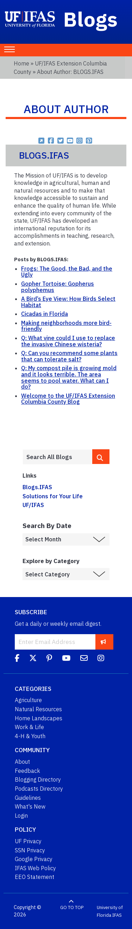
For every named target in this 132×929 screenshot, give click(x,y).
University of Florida (110, 911)
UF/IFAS (33, 504)
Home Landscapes (38, 718)
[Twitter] (33, 659)
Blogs (90, 19)
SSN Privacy (30, 850)
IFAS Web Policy (35, 868)
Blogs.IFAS (37, 487)
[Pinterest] (49, 659)
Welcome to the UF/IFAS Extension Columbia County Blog (68, 398)
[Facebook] (17, 659)
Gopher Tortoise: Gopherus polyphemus (57, 286)
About (22, 761)
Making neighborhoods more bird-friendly (66, 326)
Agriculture (28, 699)
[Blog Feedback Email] (84, 659)
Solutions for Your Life (53, 496)
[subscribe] (103, 641)
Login (21, 815)
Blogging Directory (38, 779)
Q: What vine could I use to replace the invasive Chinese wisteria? (68, 341)
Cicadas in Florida (44, 313)
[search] (100, 456)
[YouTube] (66, 659)
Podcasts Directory (39, 788)
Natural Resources (38, 709)
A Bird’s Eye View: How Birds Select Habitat (68, 301)
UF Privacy (28, 841)
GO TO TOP (71, 907)
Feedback (27, 770)
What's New (30, 806)
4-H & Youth (30, 736)
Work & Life (29, 726)
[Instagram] (101, 659)
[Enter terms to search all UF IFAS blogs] (57, 457)
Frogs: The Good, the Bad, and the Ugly (66, 271)
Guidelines (28, 797)
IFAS (117, 915)
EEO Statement (34, 876)
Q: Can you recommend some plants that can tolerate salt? (69, 356)
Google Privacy (33, 858)
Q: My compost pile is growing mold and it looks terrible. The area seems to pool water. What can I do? (69, 377)
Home (21, 63)
